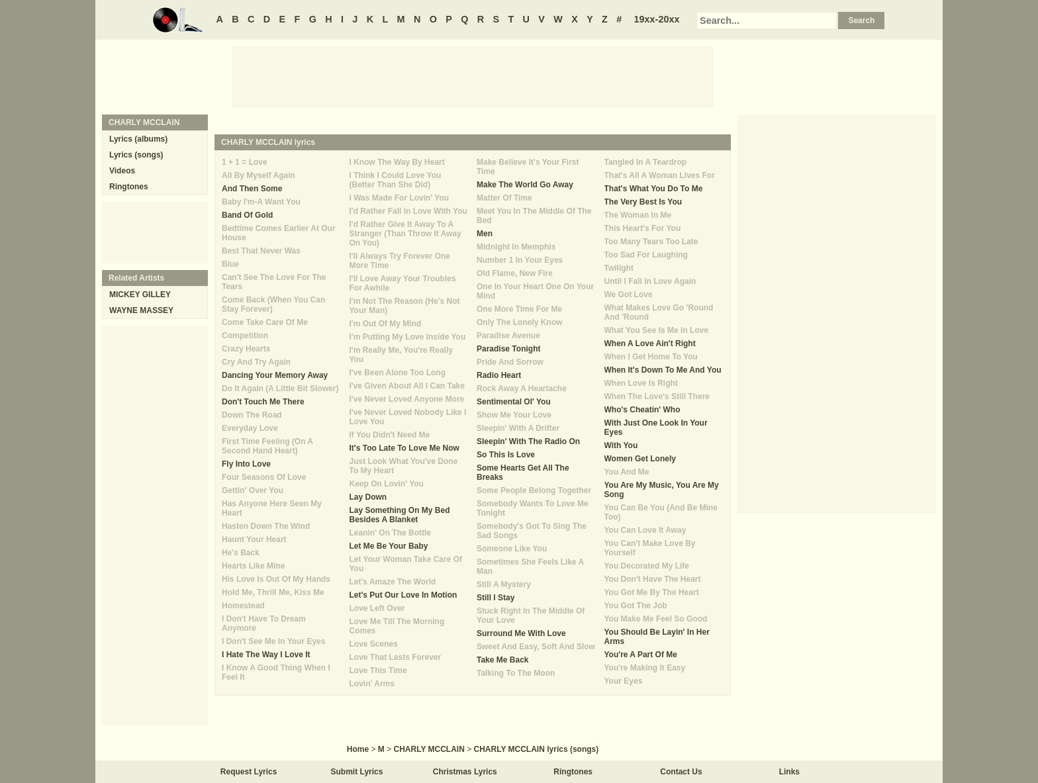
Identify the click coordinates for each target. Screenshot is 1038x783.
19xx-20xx (657, 19)
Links (789, 771)
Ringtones (128, 186)
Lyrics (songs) (136, 155)
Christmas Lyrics (465, 771)
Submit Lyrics (357, 771)
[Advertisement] (473, 76)
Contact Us (681, 771)
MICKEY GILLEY (140, 294)
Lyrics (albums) (138, 139)
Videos (122, 170)
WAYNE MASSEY (141, 310)
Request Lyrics (248, 771)
